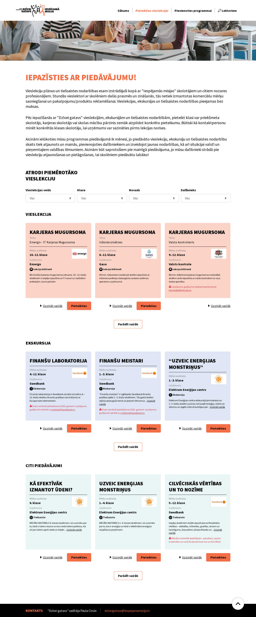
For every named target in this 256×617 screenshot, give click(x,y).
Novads (134, 190)
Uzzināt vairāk (217, 406)
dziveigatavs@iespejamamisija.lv (127, 611)
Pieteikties (79, 306)
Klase (81, 190)
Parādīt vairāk (128, 324)
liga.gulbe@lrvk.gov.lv (180, 290)
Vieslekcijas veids (38, 190)
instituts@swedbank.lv (63, 409)
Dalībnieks (188, 190)
